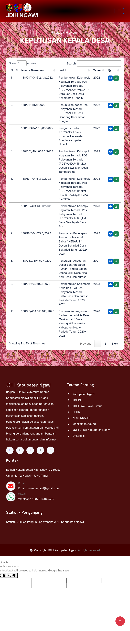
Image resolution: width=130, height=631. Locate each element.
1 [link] (97, 343)
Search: (94, 63)
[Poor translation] (12, 575)
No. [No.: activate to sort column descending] (13, 70)
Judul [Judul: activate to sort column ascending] (62, 70)
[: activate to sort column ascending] (113, 70)
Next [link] (115, 343)
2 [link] (105, 343)
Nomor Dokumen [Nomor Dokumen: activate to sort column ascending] (32, 70)
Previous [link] (85, 343)
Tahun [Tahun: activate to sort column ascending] (97, 70)
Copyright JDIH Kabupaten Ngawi (53, 550)
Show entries (22, 63)
